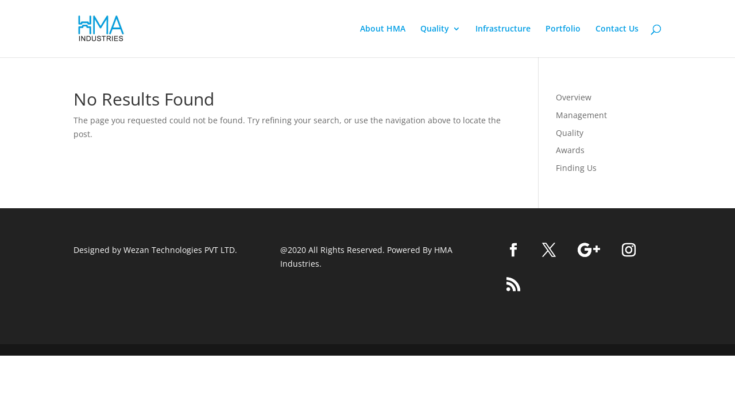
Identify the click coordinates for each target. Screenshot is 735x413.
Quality (434, 29)
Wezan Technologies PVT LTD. (180, 249)
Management (581, 115)
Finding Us (576, 167)
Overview (573, 97)
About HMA (382, 29)
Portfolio (563, 29)
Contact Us (617, 29)
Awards (570, 150)
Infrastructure (503, 29)
